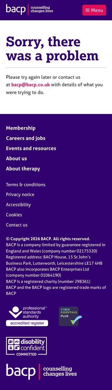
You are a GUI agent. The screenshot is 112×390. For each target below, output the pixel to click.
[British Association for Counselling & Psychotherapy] (29, 10)
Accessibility (18, 204)
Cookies (14, 215)
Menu (94, 10)
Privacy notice (20, 194)
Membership (21, 128)
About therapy (23, 168)
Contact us (16, 225)
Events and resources (31, 148)
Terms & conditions (25, 184)
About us (16, 158)
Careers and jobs (25, 138)
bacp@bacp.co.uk (30, 84)
